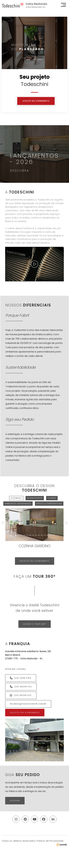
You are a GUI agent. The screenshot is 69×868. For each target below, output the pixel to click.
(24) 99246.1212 (21, 686)
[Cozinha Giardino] (16, 535)
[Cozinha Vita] (50, 535)
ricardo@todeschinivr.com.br (28, 704)
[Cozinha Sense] (48, 535)
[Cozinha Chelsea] (39, 535)
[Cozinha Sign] (19, 535)
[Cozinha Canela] (36, 535)
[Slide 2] (34, 59)
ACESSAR (15, 800)
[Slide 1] (28, 59)
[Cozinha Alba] (30, 535)
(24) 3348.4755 (20, 678)
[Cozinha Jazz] (24, 535)
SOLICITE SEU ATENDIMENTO (36, 100)
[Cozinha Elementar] (42, 535)
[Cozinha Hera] (45, 535)
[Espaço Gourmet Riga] (53, 535)
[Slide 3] (40, 59)
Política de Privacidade (50, 841)
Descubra (19, 171)
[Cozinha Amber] (33, 535)
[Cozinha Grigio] (21, 535)
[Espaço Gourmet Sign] (27, 535)
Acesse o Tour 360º (34, 624)
